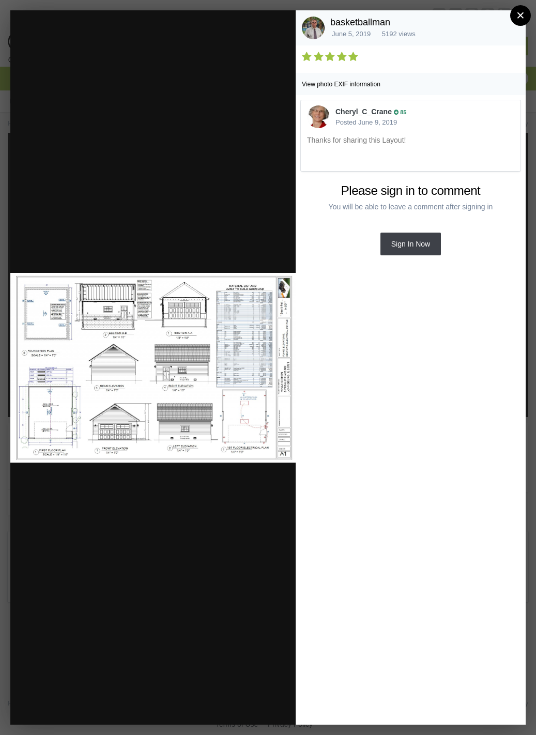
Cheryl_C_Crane (363, 112)
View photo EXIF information (341, 84)
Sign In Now (410, 244)
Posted (366, 122)
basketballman (360, 22)
